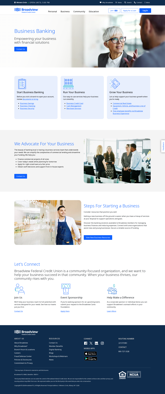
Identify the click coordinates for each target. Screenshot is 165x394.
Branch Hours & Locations (24, 349)
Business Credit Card (75, 103)
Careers (17, 353)
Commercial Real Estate (122, 103)
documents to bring (30, 99)
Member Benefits (56, 346)
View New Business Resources (98, 237)
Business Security (27, 108)
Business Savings (27, 103)
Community (79, 11)
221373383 (122, 343)
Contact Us (20, 49)
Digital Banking (55, 349)
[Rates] (118, 2)
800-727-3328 (123, 351)
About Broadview (21, 343)
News (51, 360)
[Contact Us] (138, 2)
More (147, 2)
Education (94, 11)
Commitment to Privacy (23, 363)
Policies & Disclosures (23, 360)
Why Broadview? (20, 346)
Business (65, 11)
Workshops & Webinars (58, 356)
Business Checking (27, 106)
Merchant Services (74, 108)
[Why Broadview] (106, 2)
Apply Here (65, 311)
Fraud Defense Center (23, 356)
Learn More (111, 311)
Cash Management (74, 106)
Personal (52, 11)
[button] (127, 2)
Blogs (51, 353)
